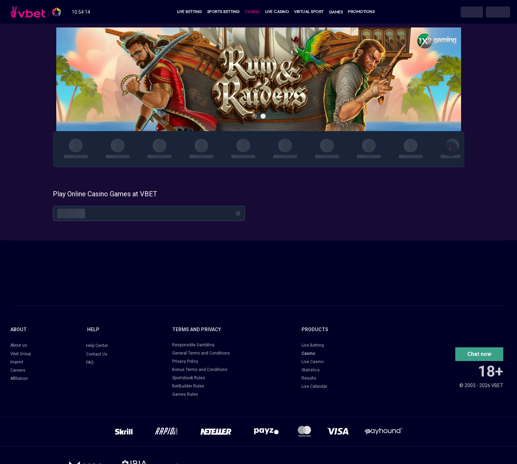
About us (18, 345)
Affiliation (19, 378)
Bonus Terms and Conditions (199, 370)
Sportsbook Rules (188, 378)
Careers (17, 370)
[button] (479, 354)
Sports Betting (223, 12)
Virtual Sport (309, 12)
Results (309, 378)
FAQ (90, 362)
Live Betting (189, 12)
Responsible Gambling (193, 345)
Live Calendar (314, 386)
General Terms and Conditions (201, 353)
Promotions (361, 12)
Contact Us (96, 354)
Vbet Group (20, 354)
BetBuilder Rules (188, 386)
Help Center (97, 345)
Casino (252, 12)
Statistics (311, 370)
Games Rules (185, 394)
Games (336, 12)
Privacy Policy (185, 361)
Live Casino (277, 12)
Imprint (16, 362)
